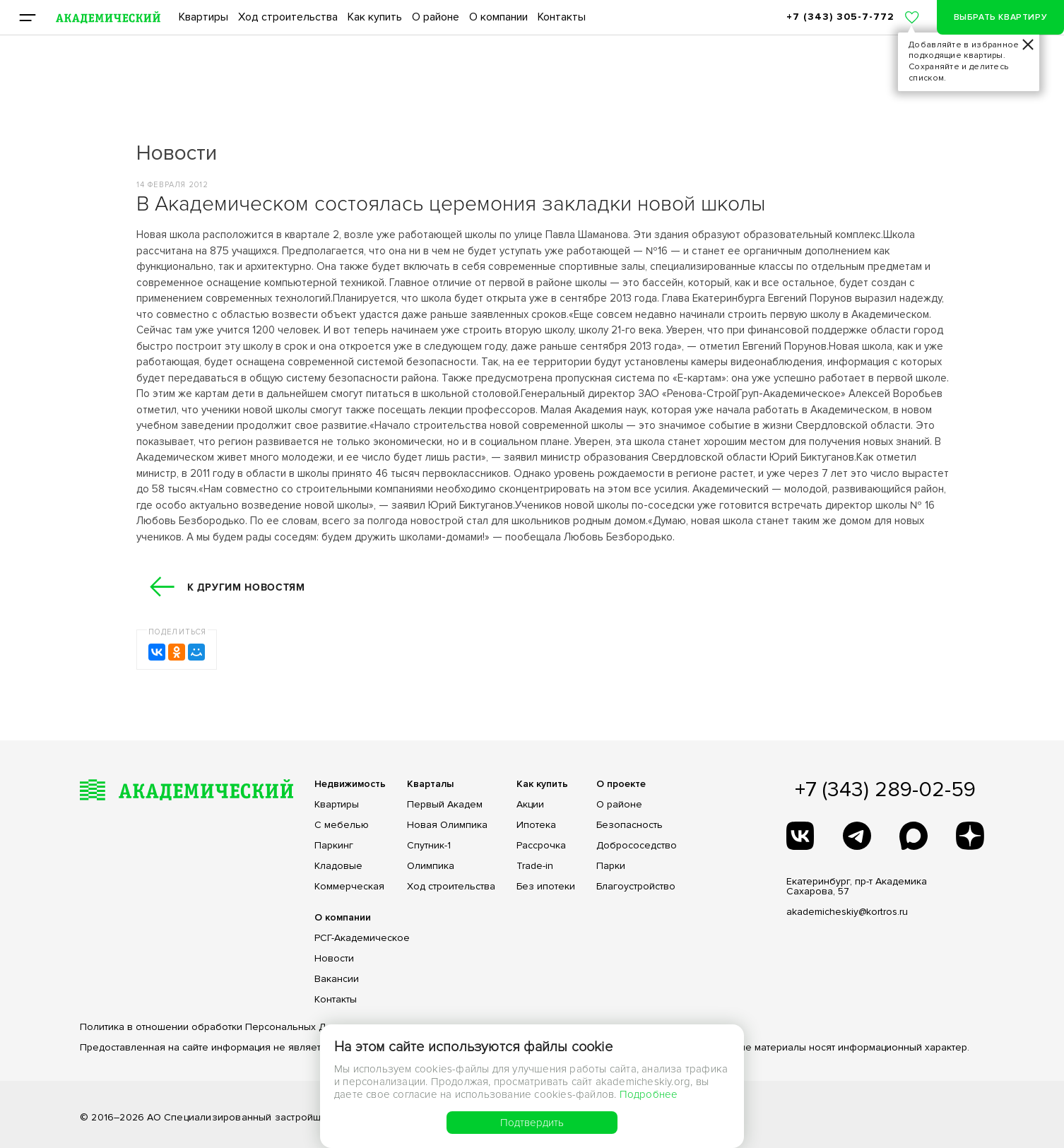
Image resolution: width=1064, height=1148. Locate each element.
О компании (498, 17)
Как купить (375, 17)
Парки (610, 866)
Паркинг (333, 846)
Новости (334, 959)
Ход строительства (288, 17)
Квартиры (203, 17)
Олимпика (430, 866)
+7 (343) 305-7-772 (840, 17)
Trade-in (534, 866)
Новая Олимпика (447, 825)
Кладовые (338, 866)
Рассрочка (541, 846)
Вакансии (336, 979)
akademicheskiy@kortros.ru (847, 912)
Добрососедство (636, 846)
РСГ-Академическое (362, 938)
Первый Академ (445, 805)
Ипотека (536, 825)
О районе (435, 17)
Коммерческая (349, 887)
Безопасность (629, 825)
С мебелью (341, 825)
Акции (530, 805)
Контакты (562, 17)
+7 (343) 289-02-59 (885, 789)
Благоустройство (635, 887)
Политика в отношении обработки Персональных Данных (217, 1027)
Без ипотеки (545, 887)
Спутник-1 (429, 846)
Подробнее (649, 1094)
